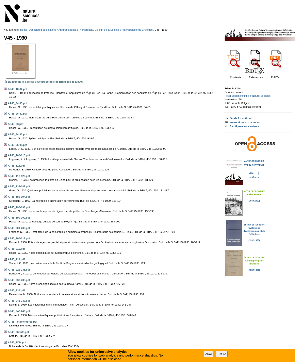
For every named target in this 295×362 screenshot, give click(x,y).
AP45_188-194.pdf (19, 196)
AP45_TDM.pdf (17, 342)
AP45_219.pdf (16, 248)
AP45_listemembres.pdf (22, 321)
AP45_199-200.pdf (19, 217)
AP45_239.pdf (16, 290)
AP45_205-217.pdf (19, 238)
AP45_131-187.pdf (19, 186)
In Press (254, 177)
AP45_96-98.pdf (17, 144)
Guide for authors (240, 118)
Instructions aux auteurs (245, 122)
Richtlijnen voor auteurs (244, 126)
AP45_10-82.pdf (17, 89)
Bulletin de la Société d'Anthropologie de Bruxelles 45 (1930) (45, 81)
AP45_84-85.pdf (17, 103)
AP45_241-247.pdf (19, 300)
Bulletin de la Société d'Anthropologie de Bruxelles (124, 29)
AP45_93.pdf (15, 124)
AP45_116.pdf (16, 165)
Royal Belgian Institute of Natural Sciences (248, 95)
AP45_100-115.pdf (19, 155)
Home (23, 29)
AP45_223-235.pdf (19, 269)
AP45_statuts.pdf (18, 332)
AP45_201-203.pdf (19, 228)
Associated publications (42, 29)
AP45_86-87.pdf (17, 113)
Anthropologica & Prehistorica (76, 29)
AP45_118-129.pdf (19, 176)
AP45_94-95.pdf (17, 134)
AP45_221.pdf (16, 259)
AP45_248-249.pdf (19, 311)
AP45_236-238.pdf (19, 280)
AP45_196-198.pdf (19, 207)
